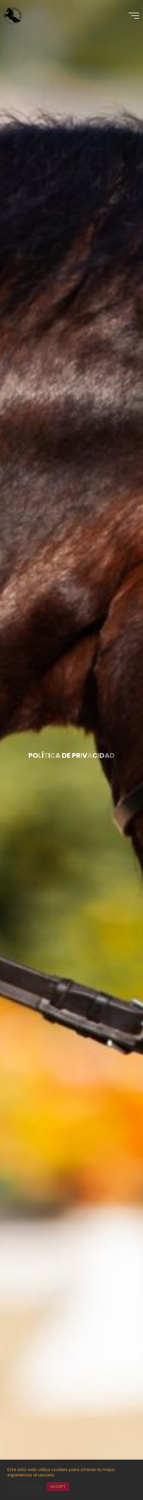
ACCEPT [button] (57, 1486)
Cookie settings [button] (25, 1486)
